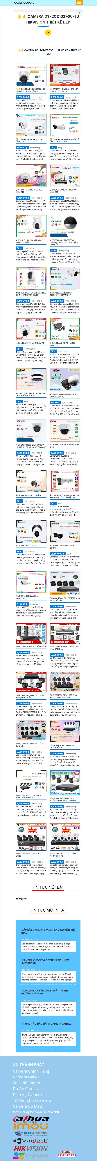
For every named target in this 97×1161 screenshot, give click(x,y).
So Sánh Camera (28, 1082)
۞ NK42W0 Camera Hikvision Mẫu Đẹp (63, 190)
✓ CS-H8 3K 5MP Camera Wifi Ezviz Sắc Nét (29, 241)
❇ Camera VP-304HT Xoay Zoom (62, 546)
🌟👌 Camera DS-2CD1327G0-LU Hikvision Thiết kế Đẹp (31, 90)
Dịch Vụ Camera (27, 1094)
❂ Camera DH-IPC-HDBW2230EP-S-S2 (65, 445)
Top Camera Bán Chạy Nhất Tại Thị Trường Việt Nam (44, 992)
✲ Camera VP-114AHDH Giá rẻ (30, 343)
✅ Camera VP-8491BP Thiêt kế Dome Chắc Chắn (64, 140)
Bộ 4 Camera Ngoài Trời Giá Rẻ (31, 646)
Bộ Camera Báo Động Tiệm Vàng (29, 854)
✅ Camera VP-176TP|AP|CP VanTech (29, 140)
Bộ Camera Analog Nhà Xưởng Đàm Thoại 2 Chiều (63, 799)
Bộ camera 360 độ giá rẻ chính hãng (62, 746)
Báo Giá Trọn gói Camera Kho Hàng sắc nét (65, 599)
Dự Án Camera (26, 1088)
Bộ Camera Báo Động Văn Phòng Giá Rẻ (63, 854)
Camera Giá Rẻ (26, 1076)
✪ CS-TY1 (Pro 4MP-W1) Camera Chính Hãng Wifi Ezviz (31, 293)
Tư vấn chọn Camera (32, 1100)
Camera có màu (27, 1106)
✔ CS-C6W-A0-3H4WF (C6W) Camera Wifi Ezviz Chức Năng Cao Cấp (64, 242)
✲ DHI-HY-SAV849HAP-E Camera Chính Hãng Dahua (31, 394)
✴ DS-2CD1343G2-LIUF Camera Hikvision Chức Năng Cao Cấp (31, 446)
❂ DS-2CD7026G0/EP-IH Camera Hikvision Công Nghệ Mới (64, 496)
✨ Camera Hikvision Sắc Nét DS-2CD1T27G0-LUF (64, 90)
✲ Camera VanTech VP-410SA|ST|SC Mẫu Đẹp (61, 293)
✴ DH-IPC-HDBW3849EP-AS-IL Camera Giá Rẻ (63, 395)
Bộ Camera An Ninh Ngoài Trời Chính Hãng (29, 796)
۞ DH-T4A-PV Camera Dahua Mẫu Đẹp (29, 190)
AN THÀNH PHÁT (28, 1064)
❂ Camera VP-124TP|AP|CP (28, 495)
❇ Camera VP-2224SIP (26, 545)
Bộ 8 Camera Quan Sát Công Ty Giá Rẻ (30, 744)
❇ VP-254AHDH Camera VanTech (27, 597)
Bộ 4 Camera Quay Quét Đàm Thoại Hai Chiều (30, 696)
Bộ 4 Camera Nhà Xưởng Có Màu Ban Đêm (64, 647)
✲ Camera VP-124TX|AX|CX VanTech (62, 344)
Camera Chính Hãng (31, 1071)
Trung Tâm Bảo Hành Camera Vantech (47, 1024)
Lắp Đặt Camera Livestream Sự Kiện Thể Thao (48, 931)
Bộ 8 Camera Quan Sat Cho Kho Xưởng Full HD (63, 696)
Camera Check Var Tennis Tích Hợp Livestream (45, 962)
